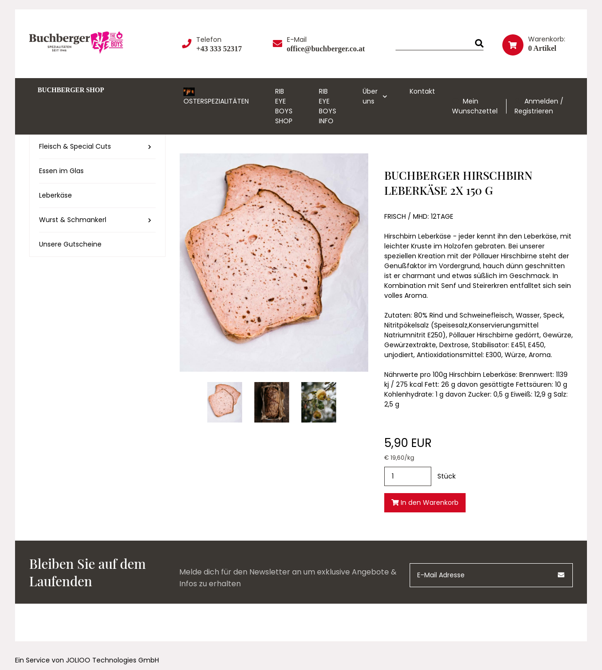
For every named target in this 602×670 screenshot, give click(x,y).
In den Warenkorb (425, 502)
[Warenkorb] (537, 43)
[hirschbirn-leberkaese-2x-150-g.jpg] (225, 402)
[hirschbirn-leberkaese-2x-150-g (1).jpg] (272, 402)
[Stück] (407, 476)
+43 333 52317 (219, 49)
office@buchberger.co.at (326, 49)
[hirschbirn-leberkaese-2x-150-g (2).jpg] (319, 402)
